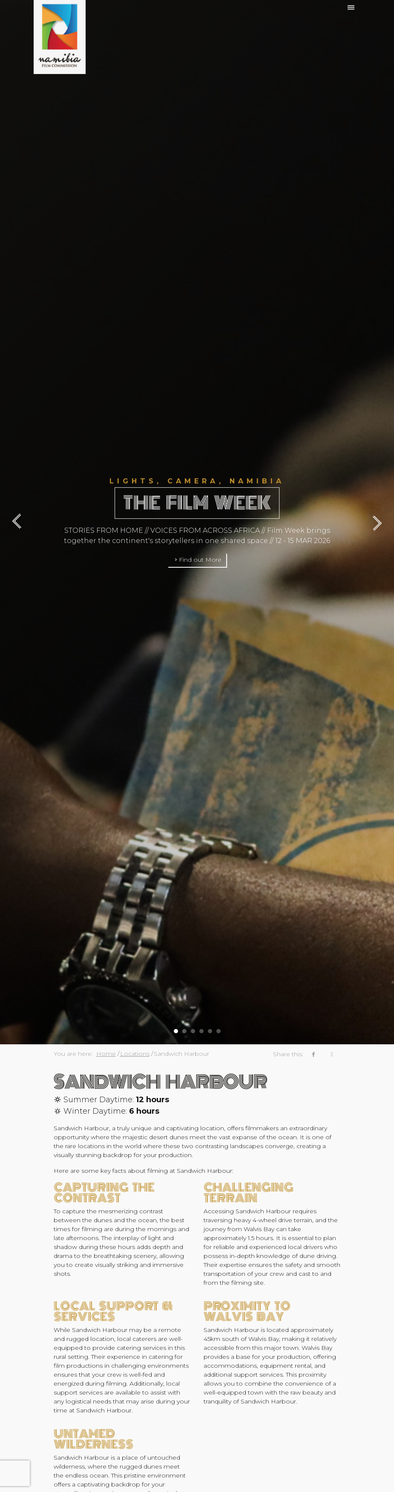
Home (106, 1054)
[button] (176, 1028)
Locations (135, 1054)
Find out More (197, 559)
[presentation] (21, 522)
